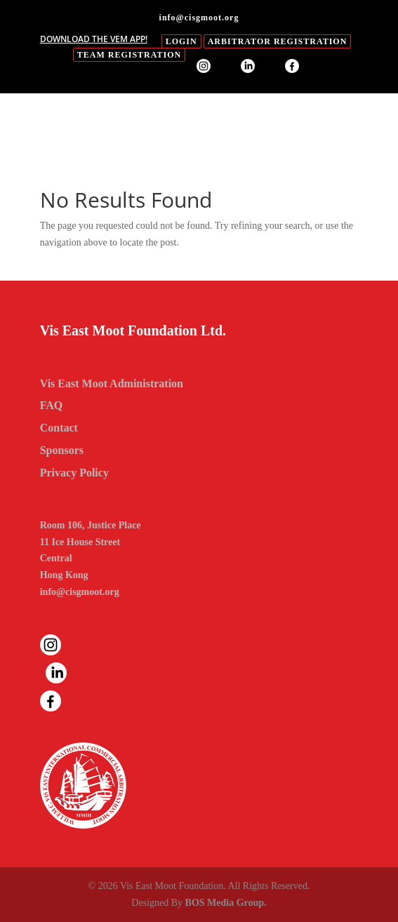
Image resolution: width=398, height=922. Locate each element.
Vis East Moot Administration (111, 383)
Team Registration (129, 55)
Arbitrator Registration (277, 41)
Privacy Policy (74, 473)
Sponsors (62, 450)
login (181, 41)
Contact (59, 428)
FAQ (51, 405)
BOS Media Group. (226, 902)
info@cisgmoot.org (79, 592)
